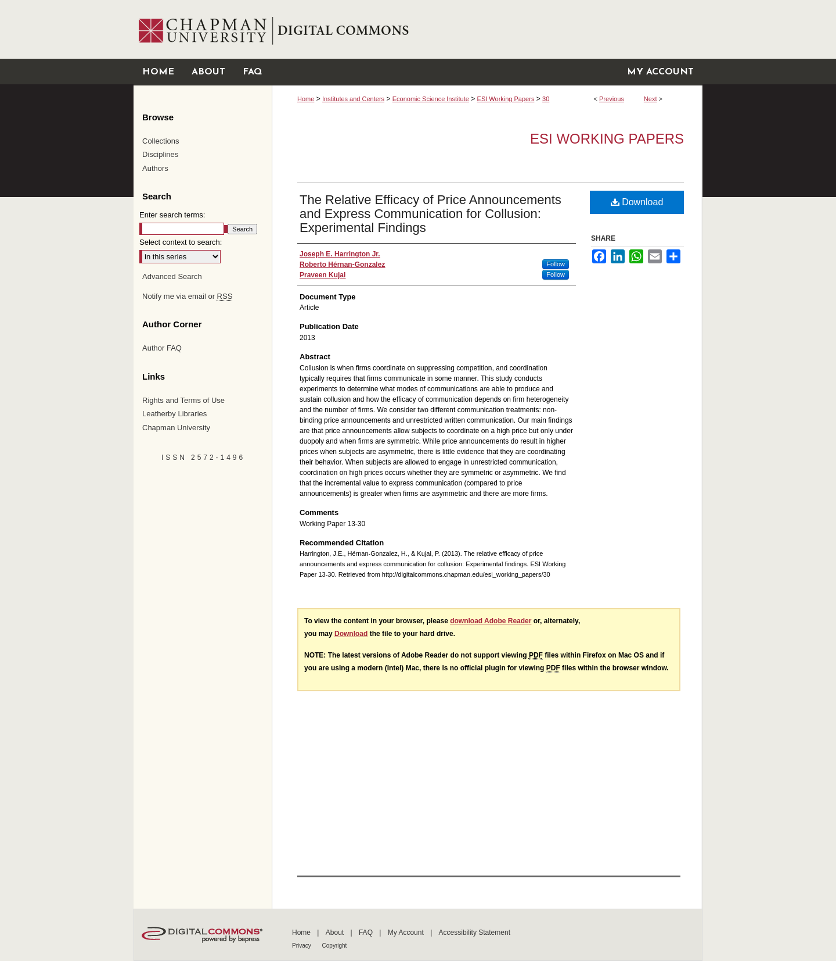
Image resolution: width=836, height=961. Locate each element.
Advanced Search (172, 276)
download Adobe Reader (490, 621)
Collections (160, 141)
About (336, 932)
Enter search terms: (172, 214)
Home (305, 98)
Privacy (302, 945)
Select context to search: (180, 242)
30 (545, 98)
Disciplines (160, 154)
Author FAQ (162, 348)
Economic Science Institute (430, 98)
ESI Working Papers (506, 98)
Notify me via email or (187, 296)
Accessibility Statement (474, 932)
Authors (155, 168)
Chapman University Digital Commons (486, 29)
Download (637, 202)
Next (650, 98)
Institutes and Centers (353, 98)
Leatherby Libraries (174, 413)
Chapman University (176, 427)
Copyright (334, 945)
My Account (407, 932)
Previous (611, 98)
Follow (555, 263)
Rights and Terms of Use (183, 400)
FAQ (366, 932)
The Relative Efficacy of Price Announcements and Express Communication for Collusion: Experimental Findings (430, 213)
